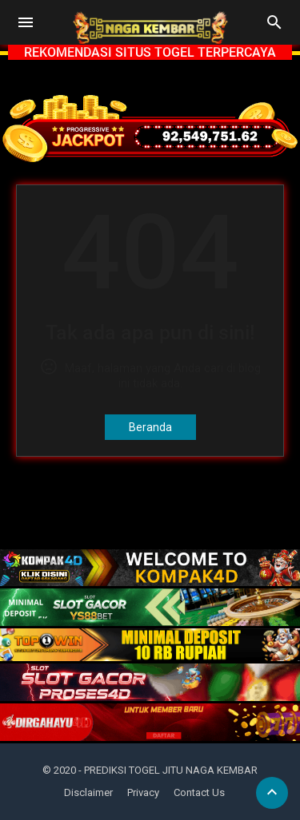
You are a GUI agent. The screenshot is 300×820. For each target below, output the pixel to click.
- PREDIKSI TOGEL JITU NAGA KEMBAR (168, 770)
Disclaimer (88, 792)
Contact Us (199, 792)
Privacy (143, 792)
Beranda (150, 427)
